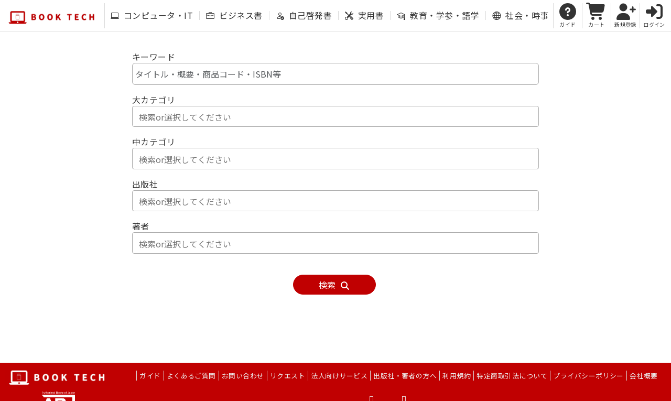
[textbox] (338, 117)
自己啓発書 (304, 15)
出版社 (145, 184)
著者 (140, 226)
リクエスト (287, 376)
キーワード (153, 56)
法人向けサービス (339, 376)
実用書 (364, 15)
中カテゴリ (153, 141)
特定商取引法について (512, 376)
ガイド (149, 376)
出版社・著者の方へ (405, 376)
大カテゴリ (153, 99)
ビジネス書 (234, 15)
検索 (334, 284)
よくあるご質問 (191, 376)
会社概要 (644, 376)
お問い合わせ (243, 376)
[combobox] (335, 116)
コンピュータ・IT (152, 15)
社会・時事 (520, 15)
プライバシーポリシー (588, 376)
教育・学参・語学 (438, 15)
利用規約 (456, 376)
